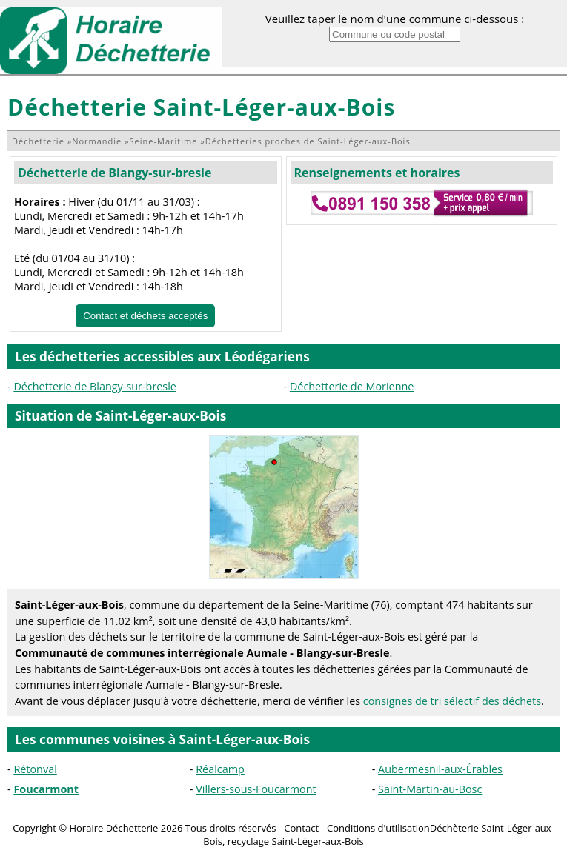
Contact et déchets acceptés (145, 315)
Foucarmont (46, 789)
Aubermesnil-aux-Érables (440, 769)
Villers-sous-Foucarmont (256, 789)
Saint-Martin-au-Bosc (430, 789)
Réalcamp (220, 769)
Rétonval (34, 769)
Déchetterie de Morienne (352, 386)
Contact (301, 828)
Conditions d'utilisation (378, 828)
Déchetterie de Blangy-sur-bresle (114, 172)
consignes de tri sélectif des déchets (452, 701)
